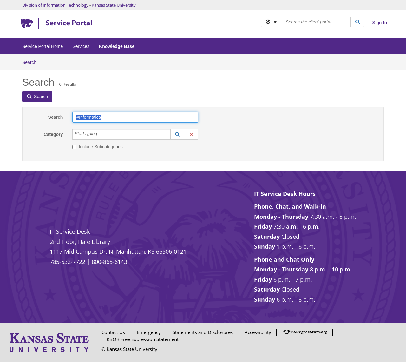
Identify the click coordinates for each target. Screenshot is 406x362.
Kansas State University (114, 5)
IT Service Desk (70, 231)
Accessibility (258, 332)
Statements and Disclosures (203, 332)
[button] (177, 134)
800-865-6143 (109, 261)
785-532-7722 (67, 261)
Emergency (149, 332)
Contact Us (113, 332)
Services (80, 46)
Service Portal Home (42, 46)
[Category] (104, 134)
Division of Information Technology (55, 5)
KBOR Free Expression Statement (143, 339)
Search (31, 62)
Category (53, 134)
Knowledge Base (116, 46)
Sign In (379, 22)
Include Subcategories (97, 146)
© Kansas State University (129, 349)
